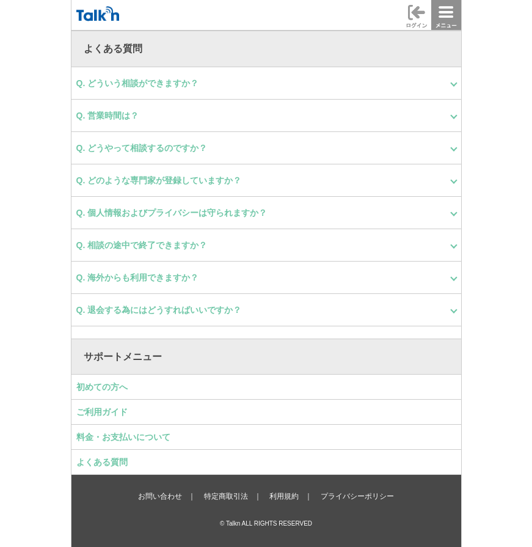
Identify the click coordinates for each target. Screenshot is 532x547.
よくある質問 (102, 462)
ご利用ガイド (102, 412)
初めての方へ (102, 387)
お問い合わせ (160, 496)
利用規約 (284, 496)
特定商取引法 (226, 496)
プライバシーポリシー (357, 496)
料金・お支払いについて (123, 437)
